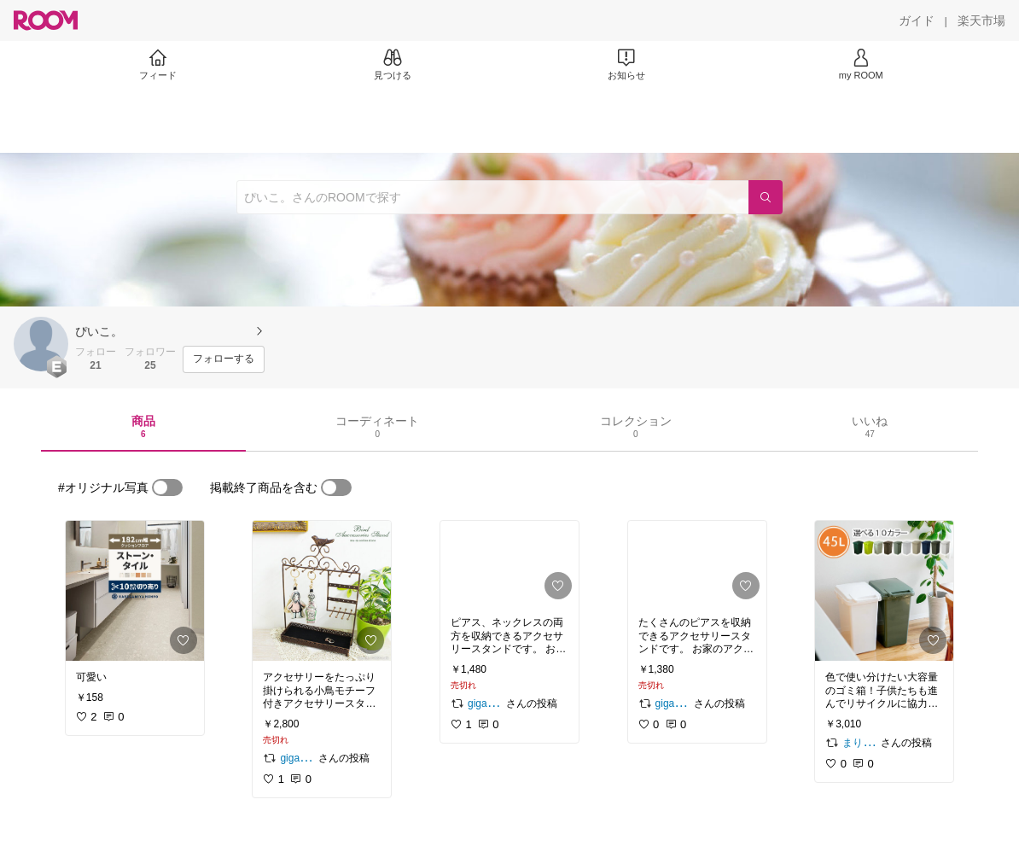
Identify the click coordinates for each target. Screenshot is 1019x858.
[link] (135, 591)
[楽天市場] (981, 20)
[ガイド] (917, 20)
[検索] (765, 197)
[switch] (167, 487)
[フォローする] (224, 359)
